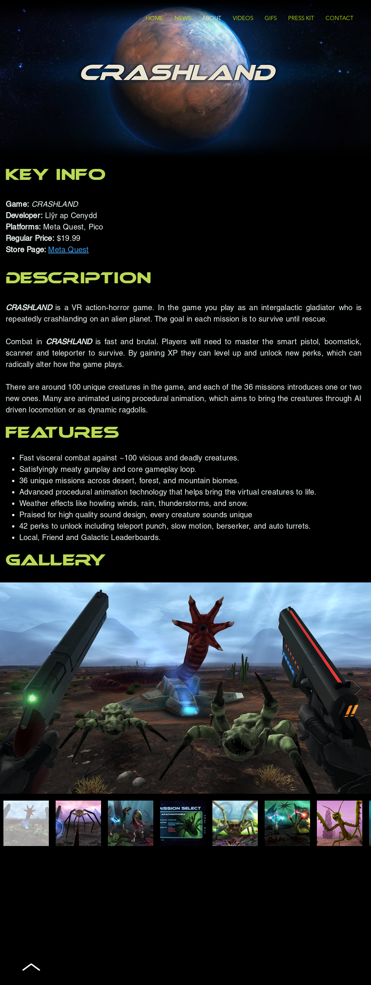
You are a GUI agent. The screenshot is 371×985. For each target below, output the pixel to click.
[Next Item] (358, 688)
